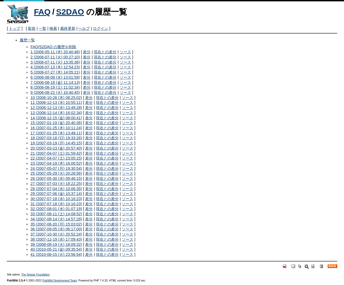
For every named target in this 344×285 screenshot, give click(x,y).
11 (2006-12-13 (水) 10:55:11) (56, 102)
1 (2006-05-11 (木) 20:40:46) (55, 52)
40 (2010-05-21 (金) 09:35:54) (56, 249)
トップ (14, 28)
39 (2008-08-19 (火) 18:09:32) (56, 244)
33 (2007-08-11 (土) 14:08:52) (56, 214)
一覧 (42, 28)
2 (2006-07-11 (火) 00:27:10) (55, 57)
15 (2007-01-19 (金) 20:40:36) (56, 123)
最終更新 (67, 28)
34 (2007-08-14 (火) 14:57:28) (56, 219)
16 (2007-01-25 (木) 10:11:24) (56, 128)
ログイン (100, 28)
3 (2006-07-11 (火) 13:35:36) (55, 62)
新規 (31, 28)
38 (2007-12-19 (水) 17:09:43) (56, 239)
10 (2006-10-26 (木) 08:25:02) (56, 97)
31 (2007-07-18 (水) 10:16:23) (56, 204)
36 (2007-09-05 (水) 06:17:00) (56, 229)
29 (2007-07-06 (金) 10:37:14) (56, 193)
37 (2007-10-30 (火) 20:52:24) (56, 234)
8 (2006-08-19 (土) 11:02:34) (55, 87)
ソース (125, 52)
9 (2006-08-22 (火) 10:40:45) (55, 92)
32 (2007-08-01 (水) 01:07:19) (56, 209)
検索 (53, 28)
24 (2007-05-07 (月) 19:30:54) (56, 168)
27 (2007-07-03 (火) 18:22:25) (56, 183)
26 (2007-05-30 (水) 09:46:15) (56, 178)
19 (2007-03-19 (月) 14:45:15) (56, 143)
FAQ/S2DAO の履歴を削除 (53, 47)
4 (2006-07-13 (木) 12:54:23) (55, 67)
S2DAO (70, 11)
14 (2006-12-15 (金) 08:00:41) (56, 118)
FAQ (42, 11)
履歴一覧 (27, 40)
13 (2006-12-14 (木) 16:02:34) (56, 113)
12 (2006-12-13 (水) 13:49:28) (56, 107)
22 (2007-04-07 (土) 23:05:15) (56, 158)
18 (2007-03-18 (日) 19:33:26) (56, 138)
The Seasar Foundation (35, 274)
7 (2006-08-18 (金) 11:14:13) (55, 82)
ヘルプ (84, 28)
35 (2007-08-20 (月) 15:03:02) (56, 224)
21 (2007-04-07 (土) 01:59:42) (56, 153)
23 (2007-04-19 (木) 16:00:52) (56, 163)
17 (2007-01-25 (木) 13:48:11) (56, 133)
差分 (87, 52)
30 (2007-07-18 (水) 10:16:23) (56, 199)
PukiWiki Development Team (59, 280)
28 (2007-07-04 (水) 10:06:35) (56, 189)
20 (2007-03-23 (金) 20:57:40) (56, 148)
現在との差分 (105, 52)
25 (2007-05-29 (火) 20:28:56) (56, 173)
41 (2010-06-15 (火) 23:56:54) (56, 254)
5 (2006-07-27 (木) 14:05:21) (55, 72)
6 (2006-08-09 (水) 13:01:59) (55, 77)
